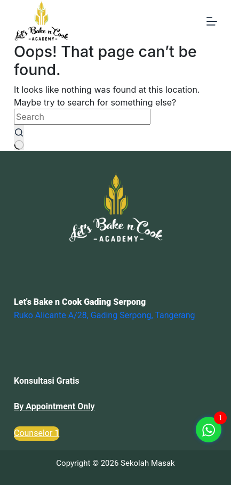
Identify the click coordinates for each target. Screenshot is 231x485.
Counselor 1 (36, 433)
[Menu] (211, 21)
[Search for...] (82, 117)
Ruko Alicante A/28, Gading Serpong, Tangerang (104, 315)
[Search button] (19, 137)
